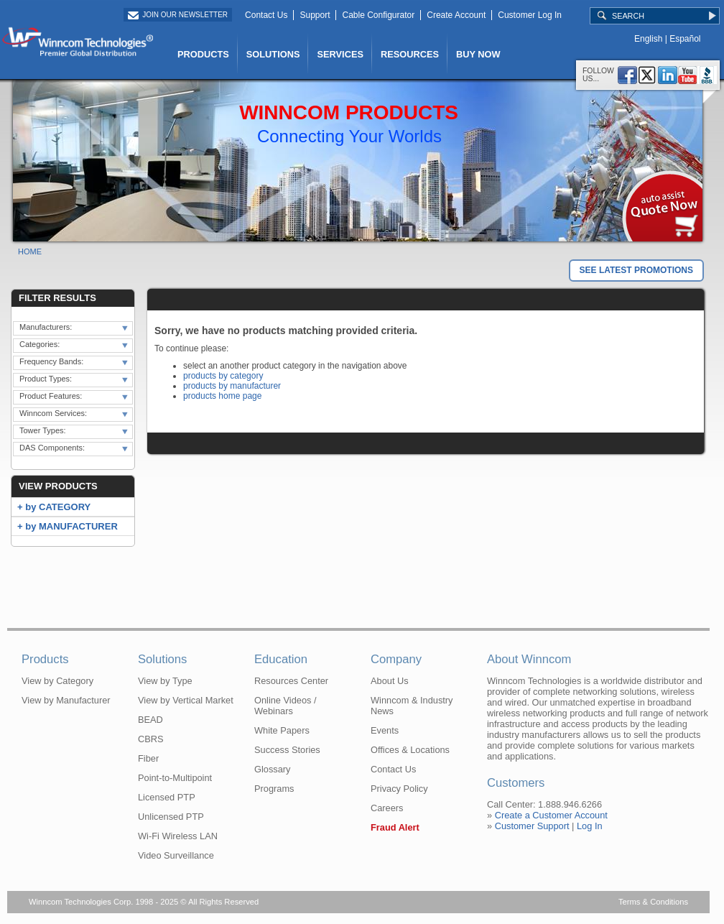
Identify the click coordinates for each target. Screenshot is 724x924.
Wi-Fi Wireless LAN (178, 836)
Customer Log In (530, 15)
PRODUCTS (203, 54)
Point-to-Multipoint (175, 777)
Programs (274, 788)
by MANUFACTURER (71, 526)
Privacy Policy (399, 788)
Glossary (272, 769)
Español (684, 39)
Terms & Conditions (653, 901)
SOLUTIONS (273, 54)
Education (280, 659)
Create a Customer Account (551, 815)
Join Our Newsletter (185, 15)
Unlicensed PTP (171, 816)
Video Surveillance (176, 855)
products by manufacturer (232, 386)
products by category (223, 376)
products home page (222, 396)
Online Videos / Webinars (285, 705)
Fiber (148, 758)
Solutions (162, 659)
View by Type (165, 680)
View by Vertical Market (185, 700)
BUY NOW (478, 54)
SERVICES (340, 54)
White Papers (282, 730)
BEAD (150, 719)
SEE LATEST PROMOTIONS (636, 270)
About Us (390, 680)
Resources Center (291, 680)
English (648, 39)
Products (45, 659)
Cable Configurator (378, 15)
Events (385, 730)
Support (315, 15)
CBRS (151, 739)
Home (30, 251)
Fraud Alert (395, 827)
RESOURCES (410, 54)
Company (396, 659)
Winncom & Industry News (412, 705)
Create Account (456, 15)
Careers (387, 808)
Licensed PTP (166, 797)
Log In (590, 826)
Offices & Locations (410, 749)
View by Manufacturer (66, 700)
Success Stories (287, 749)
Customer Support (532, 826)
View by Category (57, 680)
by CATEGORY (57, 507)
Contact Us (266, 15)
